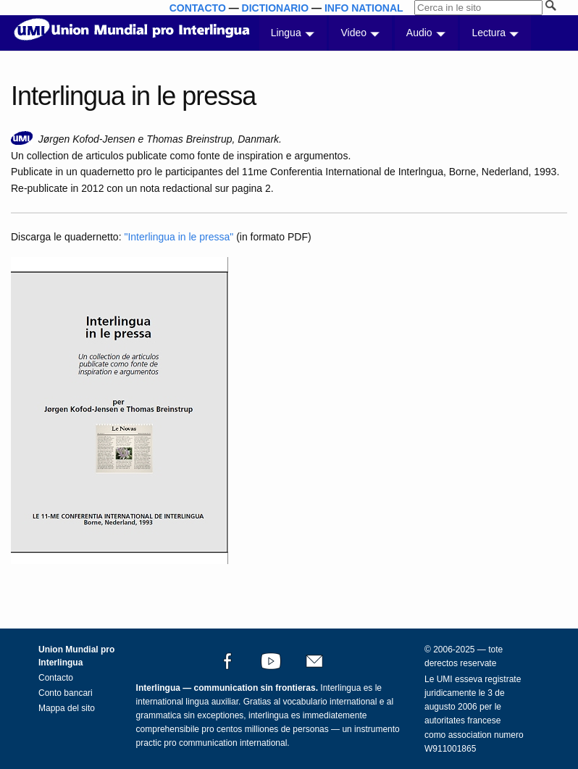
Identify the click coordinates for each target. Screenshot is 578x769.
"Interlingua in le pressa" (178, 237)
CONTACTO (197, 8)
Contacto (55, 678)
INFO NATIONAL (363, 8)
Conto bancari (65, 693)
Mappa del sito (66, 708)
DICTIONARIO (275, 8)
